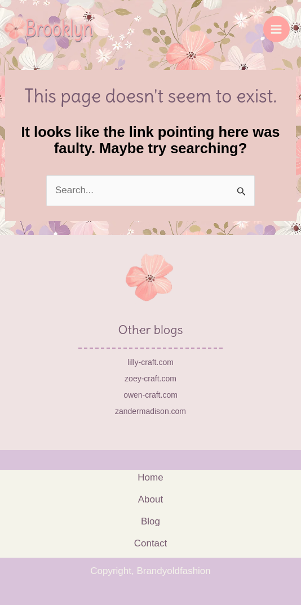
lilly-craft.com (150, 362)
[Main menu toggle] (276, 29)
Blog (150, 521)
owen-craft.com (150, 394)
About (150, 499)
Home (150, 477)
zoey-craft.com (150, 378)
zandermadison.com (150, 411)
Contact (150, 543)
